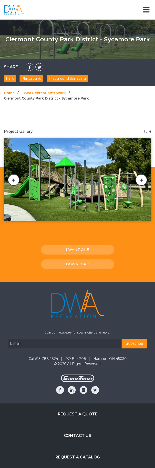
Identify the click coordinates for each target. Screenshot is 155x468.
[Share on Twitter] (39, 67)
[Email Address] (65, 343)
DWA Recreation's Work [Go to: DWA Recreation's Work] (44, 93)
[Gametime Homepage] (77, 381)
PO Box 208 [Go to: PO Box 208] (76, 359)
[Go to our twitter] (95, 390)
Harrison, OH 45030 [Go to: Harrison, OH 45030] (110, 359)
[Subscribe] (134, 343)
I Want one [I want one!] (77, 249)
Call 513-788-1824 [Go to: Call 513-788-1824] (44, 359)
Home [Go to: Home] (9, 93)
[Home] (14, 9)
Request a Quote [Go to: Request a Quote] (77, 414)
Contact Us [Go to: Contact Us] (77, 435)
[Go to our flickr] (83, 390)
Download (77, 264)
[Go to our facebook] (60, 390)
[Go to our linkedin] (72, 390)
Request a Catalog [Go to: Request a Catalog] (77, 457)
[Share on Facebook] (29, 67)
